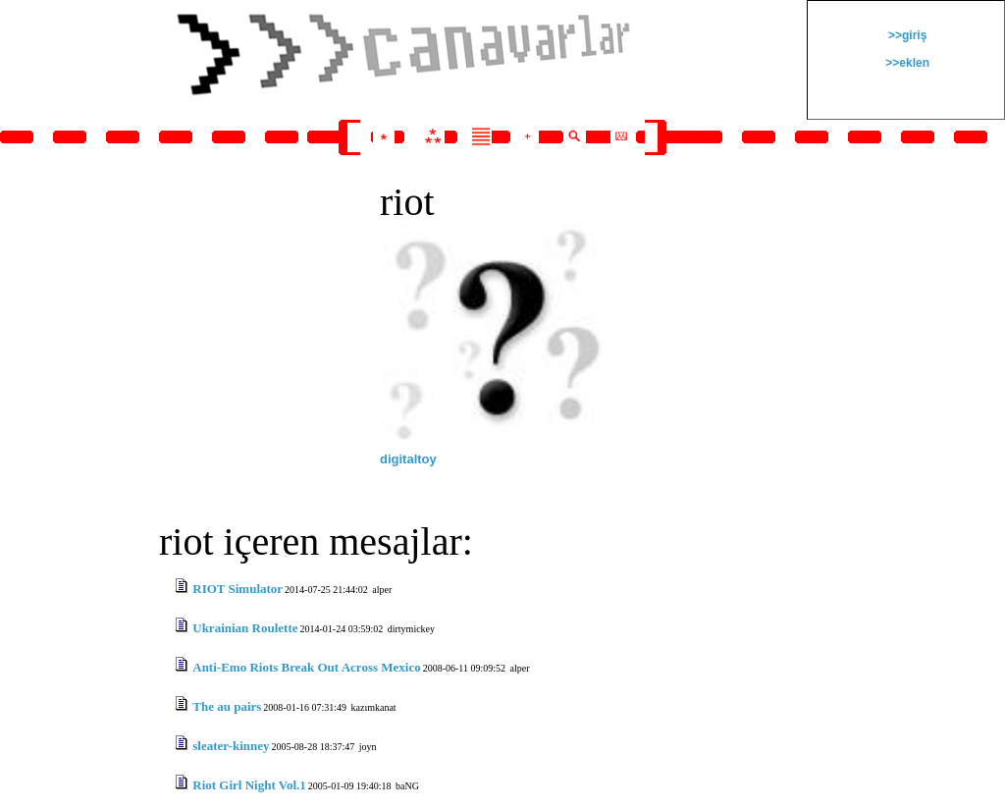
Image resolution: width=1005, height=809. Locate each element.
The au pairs (226, 706)
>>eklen (905, 63)
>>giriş (906, 35)
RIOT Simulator (237, 588)
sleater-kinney (230, 745)
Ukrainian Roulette (244, 627)
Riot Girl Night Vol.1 (249, 785)
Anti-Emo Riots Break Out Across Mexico (306, 667)
